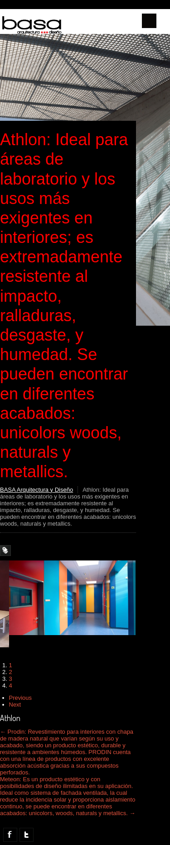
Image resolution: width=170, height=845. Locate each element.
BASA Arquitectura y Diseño (36, 489)
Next (15, 704)
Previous (20, 697)
